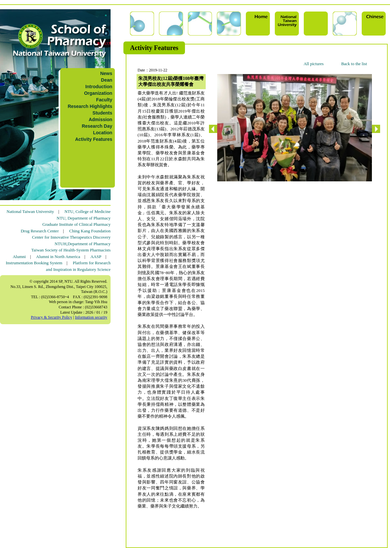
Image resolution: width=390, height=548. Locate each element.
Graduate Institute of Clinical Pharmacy (76, 224)
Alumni (19, 256)
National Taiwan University (30, 211)
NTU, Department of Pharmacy (84, 218)
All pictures (313, 63)
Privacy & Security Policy (51, 317)
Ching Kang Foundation (90, 230)
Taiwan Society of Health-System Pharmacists (71, 250)
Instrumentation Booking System (34, 262)
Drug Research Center (40, 230)
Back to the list (354, 63)
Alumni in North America (58, 256)
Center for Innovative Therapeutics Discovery (71, 237)
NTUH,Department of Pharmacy (83, 243)
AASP (96, 256)
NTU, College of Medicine (88, 211)
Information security (91, 317)
